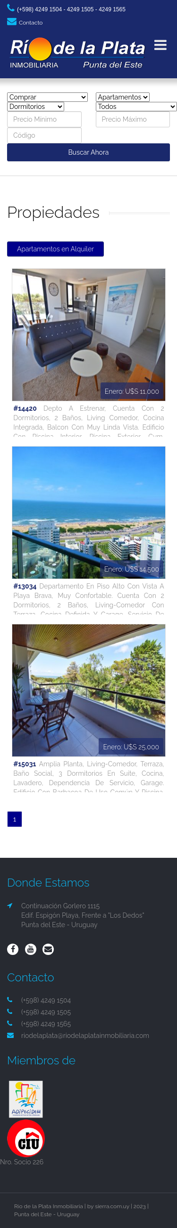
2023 (140, 1206)
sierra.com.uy (112, 1206)
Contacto (25, 22)
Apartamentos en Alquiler (55, 249)
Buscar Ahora (88, 152)
